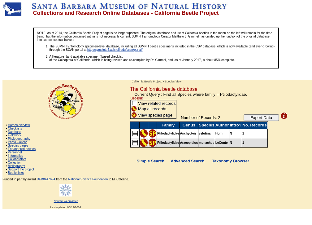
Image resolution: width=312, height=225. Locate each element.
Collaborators (17, 159)
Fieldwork (14, 135)
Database (14, 132)
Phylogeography (19, 138)
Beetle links (16, 172)
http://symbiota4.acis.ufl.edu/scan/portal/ (114, 49)
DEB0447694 (46, 179)
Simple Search (151, 161)
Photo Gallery (17, 142)
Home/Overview (19, 125)
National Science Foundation (88, 179)
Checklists (15, 128)
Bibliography (16, 166)
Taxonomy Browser (230, 161)
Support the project (21, 169)
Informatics (15, 155)
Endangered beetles (22, 149)
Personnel (15, 152)
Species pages (18, 145)
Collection (14, 162)
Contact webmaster (66, 201)
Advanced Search (187, 161)
